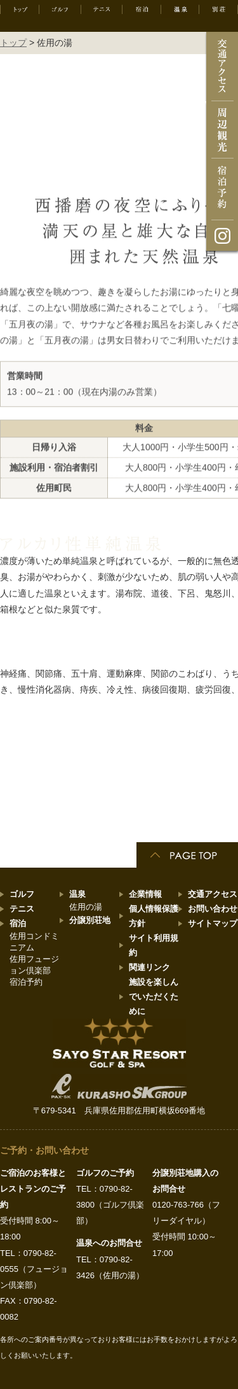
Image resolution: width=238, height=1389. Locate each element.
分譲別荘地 (89, 920)
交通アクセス (212, 894)
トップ (13, 43)
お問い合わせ (212, 908)
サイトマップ (212, 923)
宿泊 (18, 923)
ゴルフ (22, 894)
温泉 (77, 894)
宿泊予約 (26, 982)
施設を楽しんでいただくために (153, 996)
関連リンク (149, 967)
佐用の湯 (85, 907)
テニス (22, 908)
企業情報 (145, 894)
